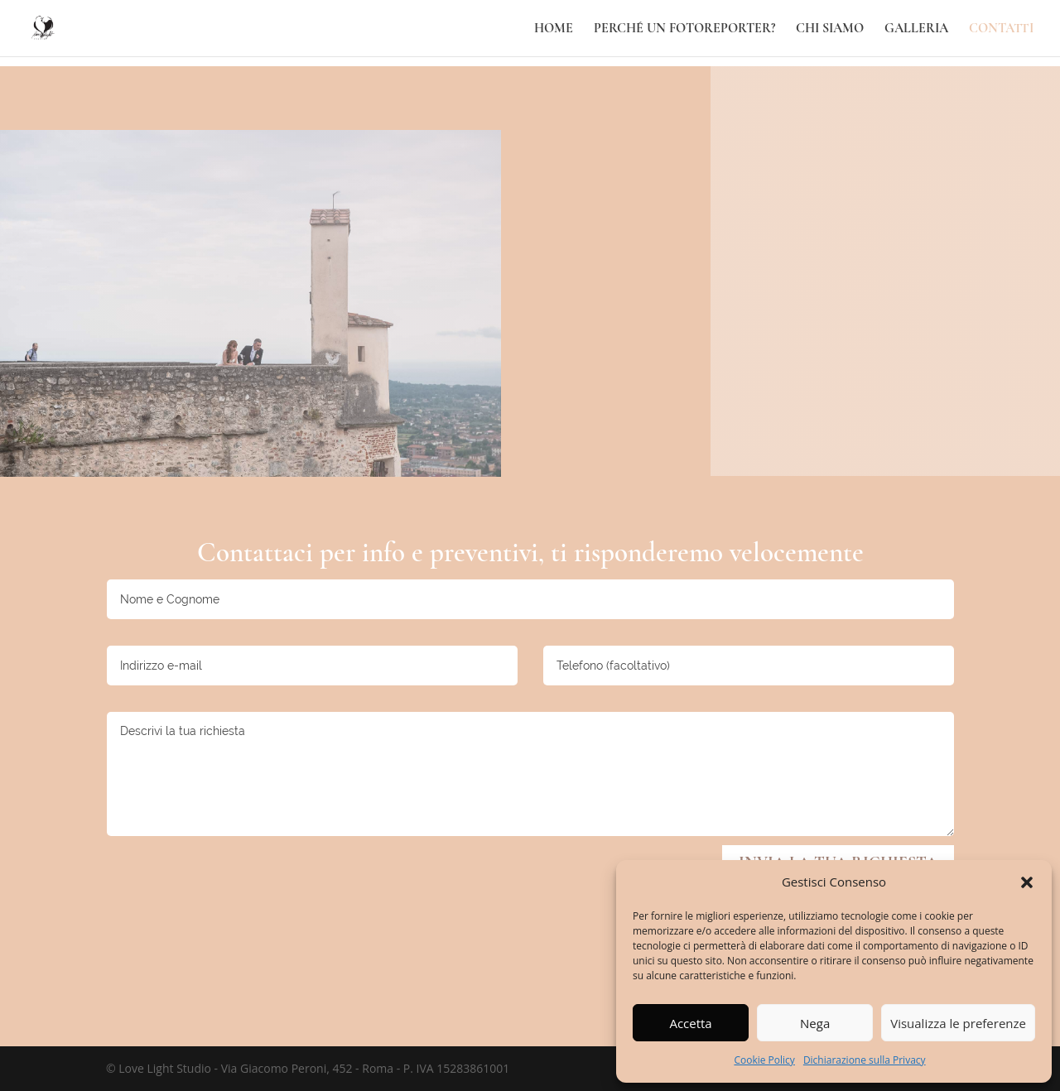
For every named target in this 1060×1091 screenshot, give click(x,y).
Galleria (916, 29)
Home (553, 29)
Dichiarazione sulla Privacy (864, 1060)
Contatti (1001, 29)
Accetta (690, 1023)
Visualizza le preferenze (958, 1023)
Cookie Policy (764, 1060)
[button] (1027, 882)
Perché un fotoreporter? (684, 29)
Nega (815, 1023)
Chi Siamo (830, 29)
